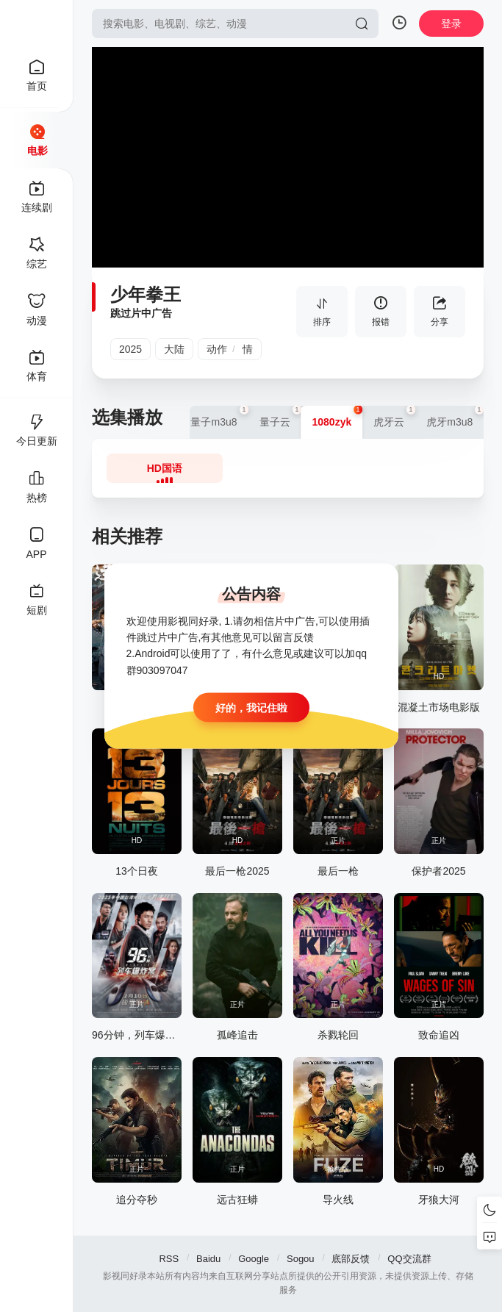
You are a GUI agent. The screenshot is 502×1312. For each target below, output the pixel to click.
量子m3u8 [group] (219, 417)
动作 (217, 349)
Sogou (301, 1258)
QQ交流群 (409, 1258)
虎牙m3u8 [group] (455, 417)
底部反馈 (350, 1258)
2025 (130, 349)
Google (253, 1258)
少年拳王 (145, 294)
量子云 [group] (280, 417)
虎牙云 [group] (394, 417)
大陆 (174, 349)
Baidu (208, 1258)
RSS (169, 1258)
